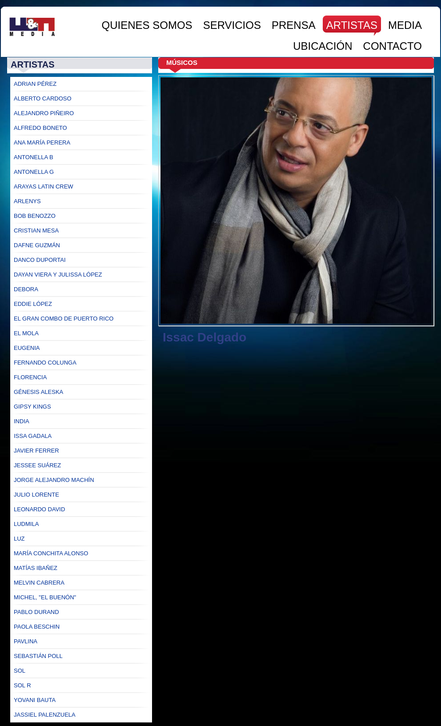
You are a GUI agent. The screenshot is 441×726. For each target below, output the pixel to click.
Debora (26, 289)
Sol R (22, 685)
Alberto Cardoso (43, 98)
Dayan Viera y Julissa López (58, 274)
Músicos (181, 62)
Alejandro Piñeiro (44, 113)
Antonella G (34, 171)
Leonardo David (39, 509)
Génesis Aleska (38, 392)
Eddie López (33, 304)
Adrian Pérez (35, 83)
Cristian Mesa (36, 230)
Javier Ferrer (36, 450)
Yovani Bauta (35, 700)
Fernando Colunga (45, 362)
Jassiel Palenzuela (45, 714)
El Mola (26, 333)
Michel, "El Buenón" (45, 597)
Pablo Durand (36, 612)
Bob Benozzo (35, 216)
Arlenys (27, 201)
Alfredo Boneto (40, 127)
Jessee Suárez (37, 465)
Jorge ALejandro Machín (54, 480)
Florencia (30, 377)
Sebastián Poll (38, 656)
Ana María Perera (42, 142)
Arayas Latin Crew (43, 186)
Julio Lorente (36, 494)
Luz (19, 538)
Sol (19, 670)
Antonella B (33, 157)
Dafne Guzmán (37, 245)
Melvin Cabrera (39, 582)
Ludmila (26, 524)
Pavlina (25, 641)
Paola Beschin (37, 626)
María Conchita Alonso (51, 553)
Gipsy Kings (32, 406)
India (21, 421)
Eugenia (27, 348)
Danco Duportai (40, 260)
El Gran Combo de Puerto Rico (63, 318)
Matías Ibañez (35, 568)
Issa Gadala (33, 436)
